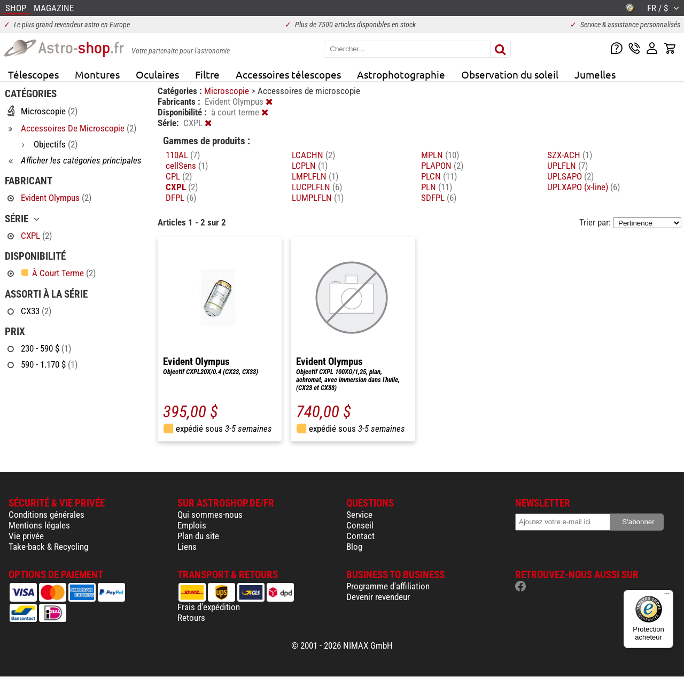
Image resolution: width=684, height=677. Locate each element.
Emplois (191, 525)
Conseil (360, 525)
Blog (354, 546)
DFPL (181, 197)
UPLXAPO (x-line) (583, 187)
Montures (97, 74)
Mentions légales (39, 525)
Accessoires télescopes (288, 74)
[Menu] (666, 596)
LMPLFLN (315, 176)
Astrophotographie (401, 74)
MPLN (440, 155)
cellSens (187, 165)
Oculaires (157, 74)
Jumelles (595, 74)
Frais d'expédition (208, 607)
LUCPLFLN (317, 187)
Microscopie (227, 90)
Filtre (207, 74)
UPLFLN (567, 165)
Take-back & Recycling (48, 546)
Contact (360, 536)
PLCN (439, 176)
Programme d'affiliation (388, 586)
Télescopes (33, 74)
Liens (187, 546)
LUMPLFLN (318, 197)
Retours (191, 617)
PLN (436, 187)
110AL (183, 155)
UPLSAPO (570, 176)
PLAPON (442, 165)
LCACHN (313, 155)
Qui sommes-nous (210, 514)
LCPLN (310, 165)
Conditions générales (46, 514)
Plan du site (198, 536)
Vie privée (26, 536)
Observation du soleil (509, 74)
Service (359, 514)
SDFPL (438, 197)
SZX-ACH (569, 155)
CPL (179, 176)
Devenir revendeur (378, 597)
